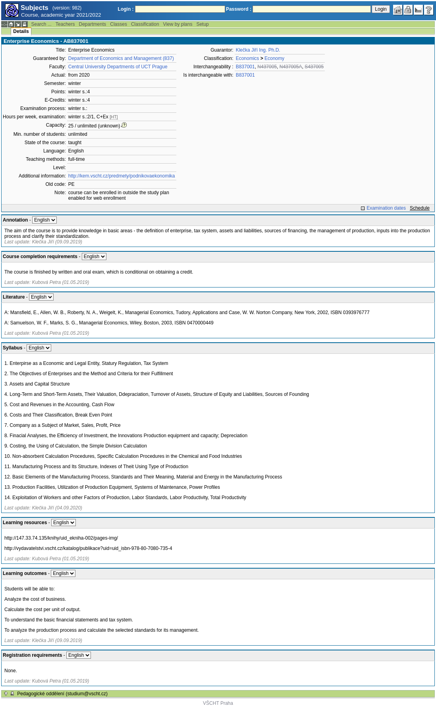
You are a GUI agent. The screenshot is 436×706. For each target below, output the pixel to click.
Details (21, 31)
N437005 (267, 66)
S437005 (314, 66)
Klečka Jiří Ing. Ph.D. (258, 50)
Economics (247, 58)
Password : (238, 9)
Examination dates (386, 208)
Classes (118, 24)
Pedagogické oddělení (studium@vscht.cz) (62, 693)
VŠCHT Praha (218, 703)
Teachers (65, 24)
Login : (126, 9)
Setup (202, 24)
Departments (92, 24)
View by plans (178, 24)
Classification (145, 24)
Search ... (41, 24)
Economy (274, 58)
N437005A (291, 66)
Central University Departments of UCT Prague (118, 66)
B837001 (245, 66)
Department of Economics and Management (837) (121, 58)
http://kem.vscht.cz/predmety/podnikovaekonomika (121, 176)
